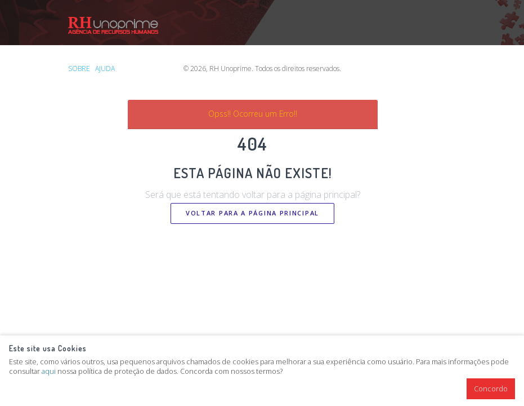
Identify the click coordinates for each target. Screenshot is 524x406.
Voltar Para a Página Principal (252, 213)
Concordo (491, 389)
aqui (49, 371)
